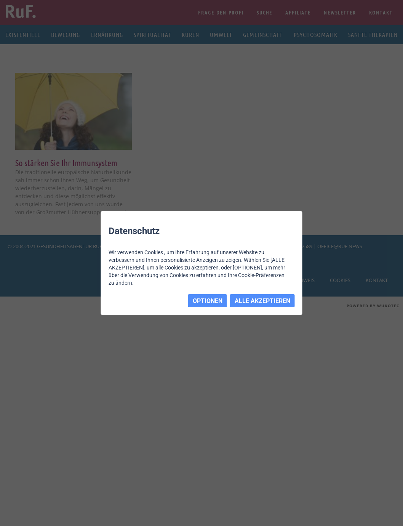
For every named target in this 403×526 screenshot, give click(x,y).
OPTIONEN (207, 301)
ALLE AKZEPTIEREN (262, 301)
